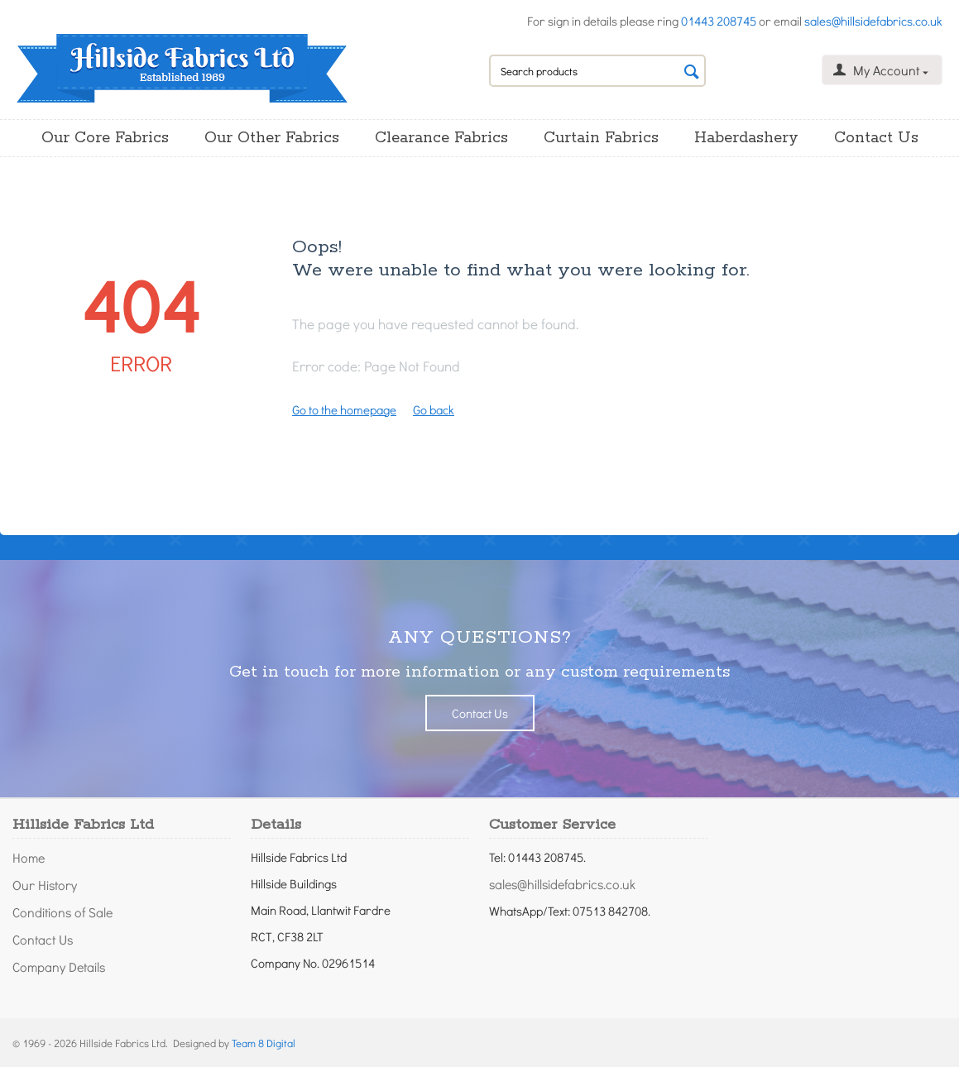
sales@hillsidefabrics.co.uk (873, 20)
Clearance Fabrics (441, 138)
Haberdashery (746, 138)
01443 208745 (718, 20)
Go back (433, 409)
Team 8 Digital (263, 1043)
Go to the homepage (344, 409)
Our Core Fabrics (105, 138)
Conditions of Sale (62, 912)
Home (28, 857)
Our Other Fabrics (271, 138)
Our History (44, 884)
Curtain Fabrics (601, 138)
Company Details (58, 966)
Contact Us (876, 138)
